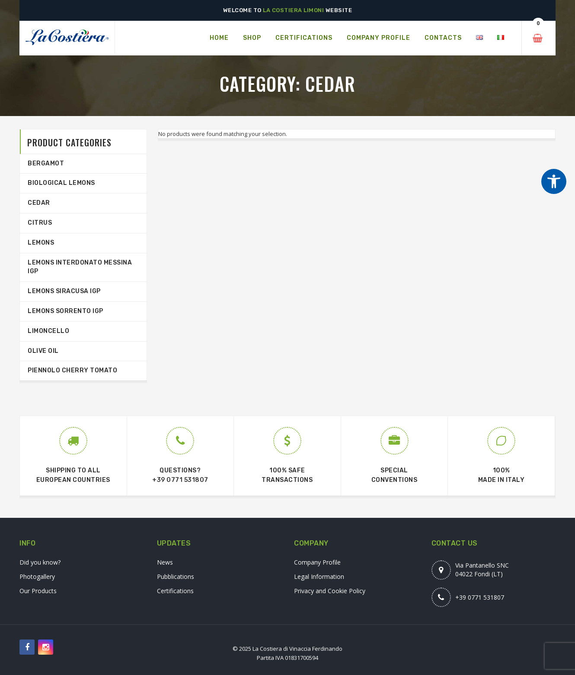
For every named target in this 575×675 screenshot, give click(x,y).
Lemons (41, 242)
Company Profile (317, 562)
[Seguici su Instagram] (45, 647)
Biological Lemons (61, 183)
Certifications (175, 591)
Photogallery (37, 576)
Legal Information (319, 576)
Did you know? (40, 562)
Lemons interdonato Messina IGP (80, 267)
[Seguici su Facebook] (27, 647)
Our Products (38, 591)
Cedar (39, 203)
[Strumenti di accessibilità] (553, 181)
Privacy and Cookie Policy (329, 591)
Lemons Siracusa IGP (64, 291)
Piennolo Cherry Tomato (72, 370)
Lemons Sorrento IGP (65, 311)
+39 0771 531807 (180, 480)
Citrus (40, 222)
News (165, 562)
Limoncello (48, 331)
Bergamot (46, 163)
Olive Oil (43, 351)
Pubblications (175, 576)
